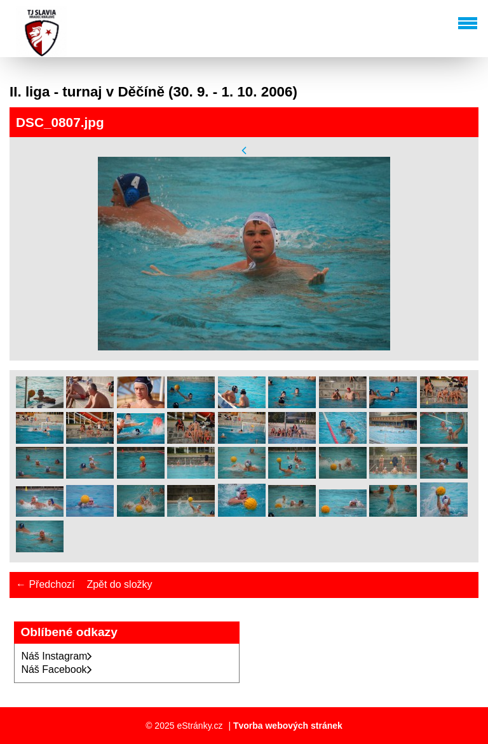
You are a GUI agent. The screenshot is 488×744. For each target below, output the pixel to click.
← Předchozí (45, 584)
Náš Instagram (56, 656)
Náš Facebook (56, 669)
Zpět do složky (119, 584)
